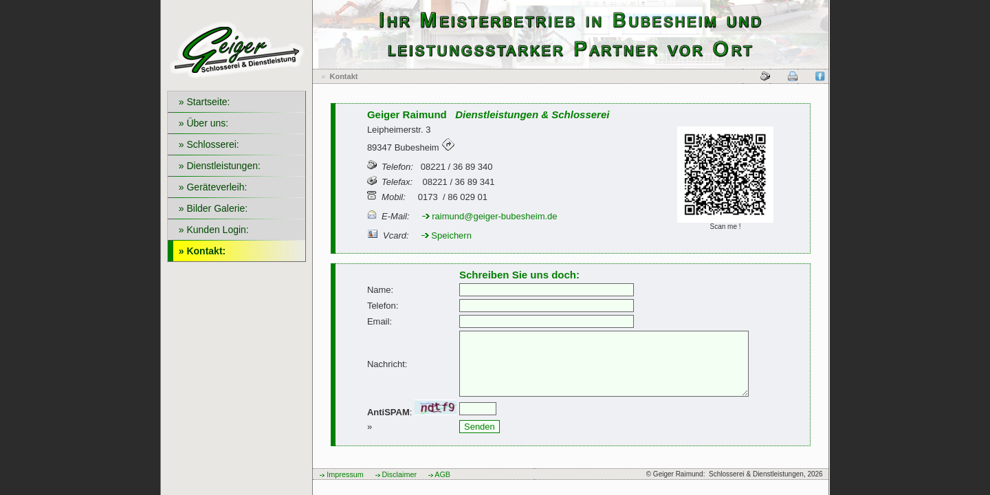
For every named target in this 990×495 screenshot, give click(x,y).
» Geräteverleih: (210, 187)
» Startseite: (201, 101)
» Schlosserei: (206, 144)
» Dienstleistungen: (217, 165)
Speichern (446, 235)
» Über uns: (200, 123)
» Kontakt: (199, 250)
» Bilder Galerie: (210, 208)
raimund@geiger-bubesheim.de (490, 216)
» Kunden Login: (211, 229)
